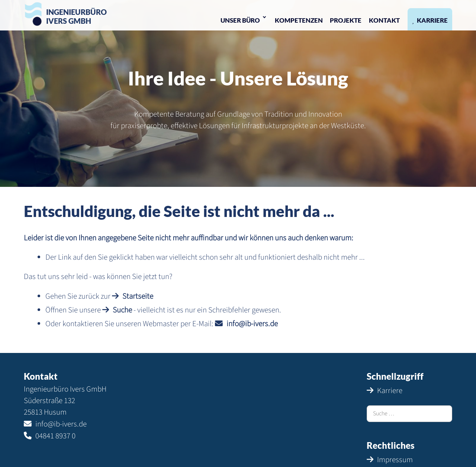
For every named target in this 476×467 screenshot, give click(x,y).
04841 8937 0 (55, 436)
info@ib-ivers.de (252, 323)
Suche (122, 310)
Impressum (395, 459)
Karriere (389, 390)
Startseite (137, 296)
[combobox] (409, 413)
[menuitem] (244, 19)
